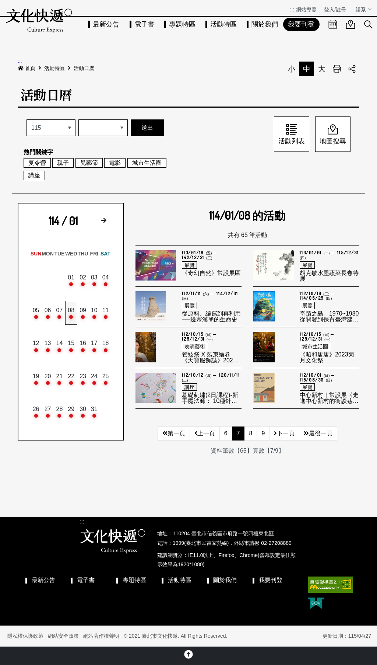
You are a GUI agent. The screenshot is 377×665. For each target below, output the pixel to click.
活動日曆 (84, 68)
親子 (63, 163)
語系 (361, 10)
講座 (34, 175)
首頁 (26, 68)
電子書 (144, 24)
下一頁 (284, 433)
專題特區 (182, 24)
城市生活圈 (147, 163)
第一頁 (173, 433)
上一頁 (204, 433)
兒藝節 (89, 163)
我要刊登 (301, 24)
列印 (337, 69)
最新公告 (106, 24)
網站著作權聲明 (101, 636)
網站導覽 (306, 10)
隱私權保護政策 (25, 636)
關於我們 (264, 24)
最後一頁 (318, 433)
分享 (352, 69)
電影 (115, 163)
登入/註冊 (335, 10)
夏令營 (37, 163)
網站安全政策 (63, 636)
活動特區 (223, 24)
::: (292, 10)
